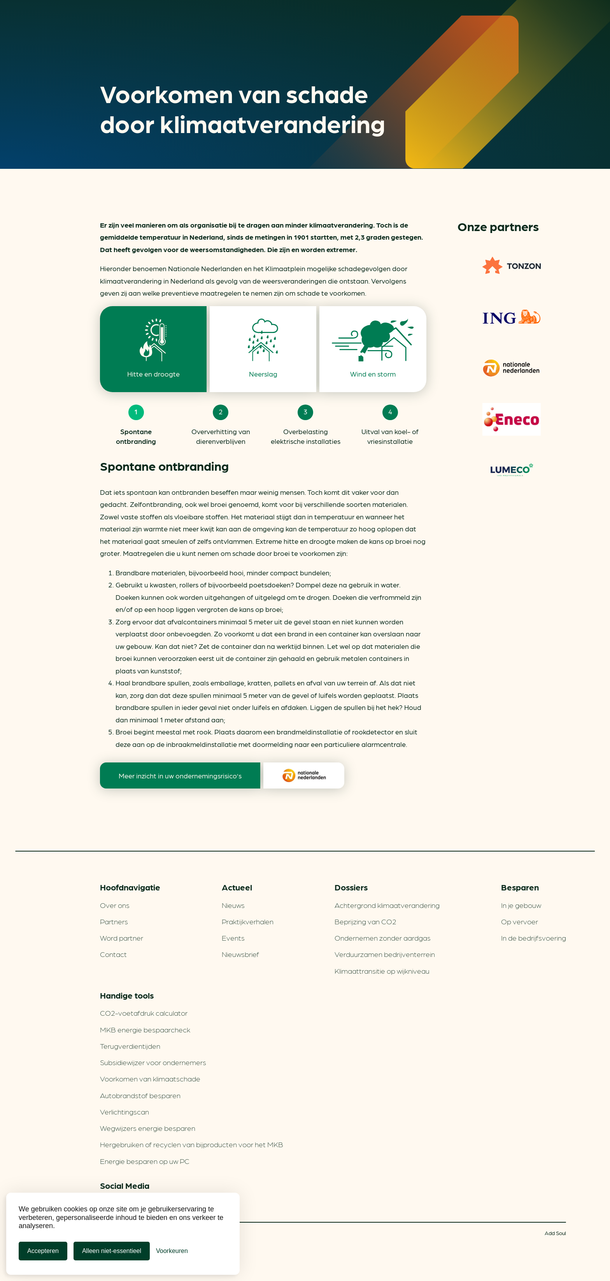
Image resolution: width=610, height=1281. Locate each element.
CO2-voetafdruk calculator (144, 1012)
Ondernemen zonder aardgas (383, 937)
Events (233, 937)
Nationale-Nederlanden (511, 368)
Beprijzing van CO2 (365, 921)
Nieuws (233, 905)
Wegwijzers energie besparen (147, 1127)
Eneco (511, 419)
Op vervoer (519, 921)
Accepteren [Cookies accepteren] (43, 1251)
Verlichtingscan (124, 1111)
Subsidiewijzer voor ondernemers (153, 1062)
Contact (113, 954)
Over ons (115, 905)
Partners (114, 921)
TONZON (511, 265)
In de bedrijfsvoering (533, 937)
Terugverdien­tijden (130, 1045)
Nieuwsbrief (240, 954)
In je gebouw (521, 905)
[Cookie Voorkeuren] (172, 1251)
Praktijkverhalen (247, 921)
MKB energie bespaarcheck (145, 1029)
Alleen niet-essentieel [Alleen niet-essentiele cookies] (111, 1251)
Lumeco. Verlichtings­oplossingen (511, 470)
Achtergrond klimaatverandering (387, 905)
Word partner (121, 937)
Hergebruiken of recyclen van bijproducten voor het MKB (191, 1144)
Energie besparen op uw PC (144, 1161)
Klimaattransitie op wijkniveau (382, 970)
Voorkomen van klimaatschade (150, 1078)
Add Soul (555, 1233)
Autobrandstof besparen (140, 1095)
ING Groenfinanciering (511, 316)
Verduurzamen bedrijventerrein (385, 954)
